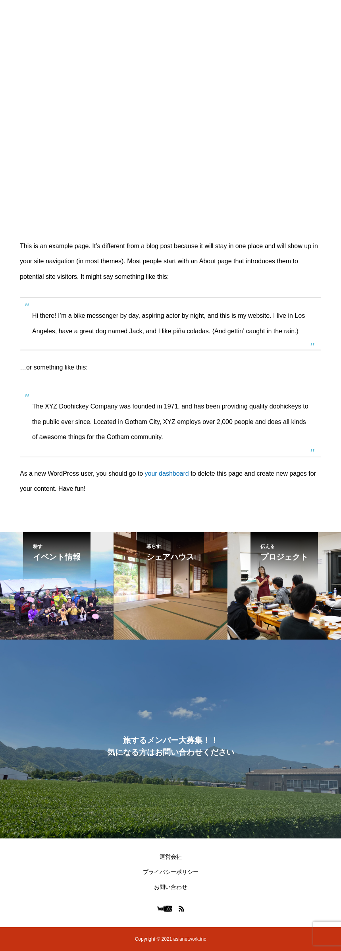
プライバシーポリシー (170, 872)
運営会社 (171, 857)
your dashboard (167, 473)
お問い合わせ (170, 887)
